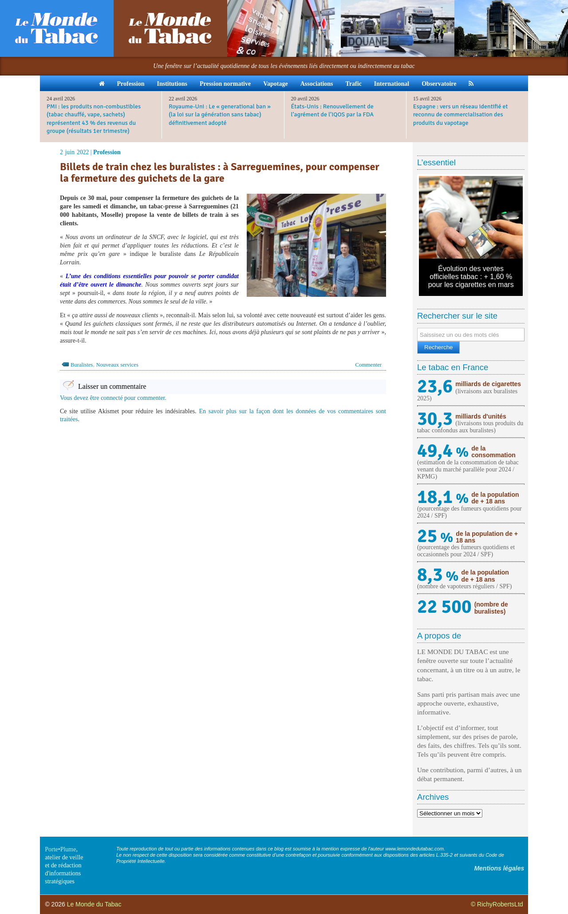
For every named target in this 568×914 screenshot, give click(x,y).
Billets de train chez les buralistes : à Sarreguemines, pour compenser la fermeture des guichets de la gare (219, 172)
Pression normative (225, 83)
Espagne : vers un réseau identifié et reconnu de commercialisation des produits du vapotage (460, 114)
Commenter (368, 365)
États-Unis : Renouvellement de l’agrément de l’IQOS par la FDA (332, 110)
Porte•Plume (60, 849)
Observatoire (439, 83)
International (391, 83)
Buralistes (82, 365)
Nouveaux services (117, 365)
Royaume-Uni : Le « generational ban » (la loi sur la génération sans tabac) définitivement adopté (220, 114)
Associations (316, 83)
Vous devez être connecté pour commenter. (113, 398)
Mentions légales (499, 868)
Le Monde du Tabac (94, 904)
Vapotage (275, 83)
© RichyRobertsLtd (497, 904)
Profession (131, 83)
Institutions (172, 83)
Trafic (354, 83)
